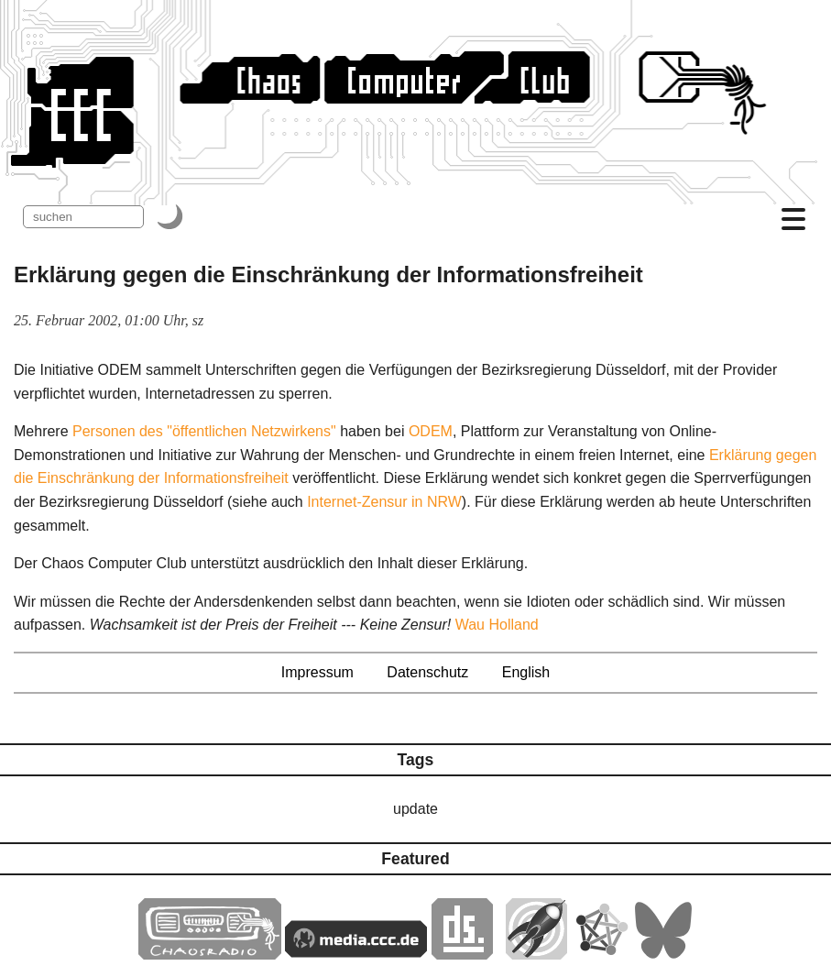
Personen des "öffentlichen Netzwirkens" (204, 431)
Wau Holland (497, 624)
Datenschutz (427, 672)
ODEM (431, 431)
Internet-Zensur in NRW (384, 502)
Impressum (317, 672)
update (415, 809)
